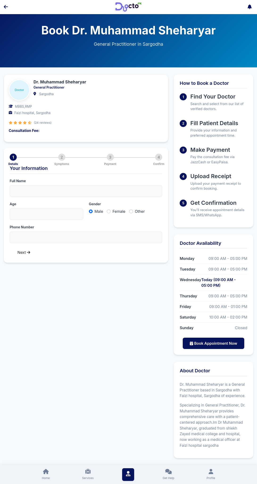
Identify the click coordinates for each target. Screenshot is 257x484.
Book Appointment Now (213, 343)
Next (23, 252)
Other (140, 211)
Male (99, 211)
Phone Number (22, 227)
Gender (95, 204)
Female (118, 211)
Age (13, 204)
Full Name (18, 181)
